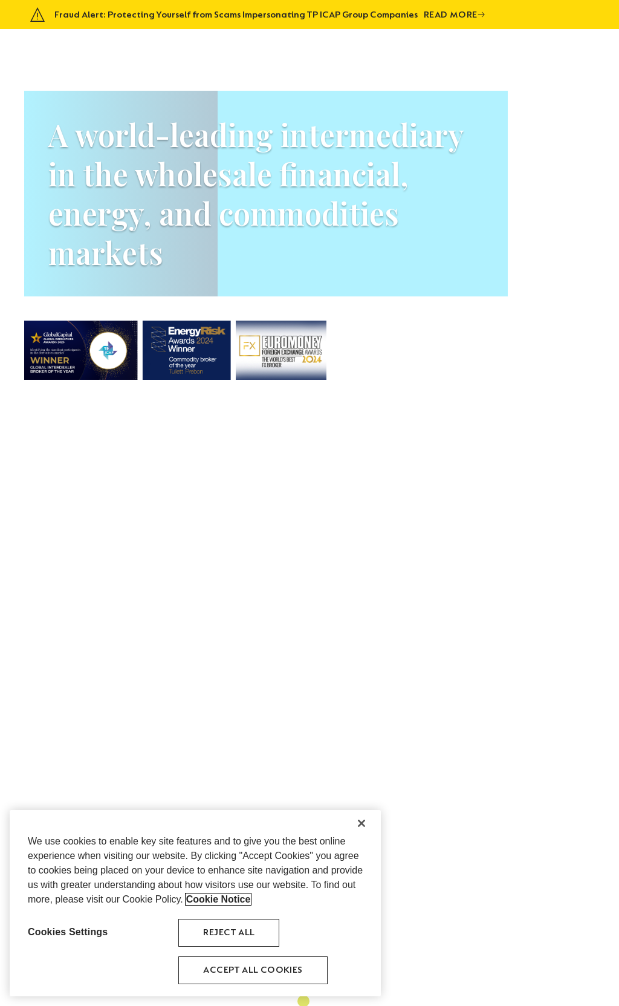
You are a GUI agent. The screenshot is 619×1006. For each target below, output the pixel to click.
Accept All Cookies (252, 970)
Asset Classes (368, 52)
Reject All (228, 932)
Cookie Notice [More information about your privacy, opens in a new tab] (218, 899)
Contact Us (564, 52)
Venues (468, 52)
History (425, 52)
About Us (309, 52)
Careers (511, 52)
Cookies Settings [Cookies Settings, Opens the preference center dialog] (68, 932)
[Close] (361, 823)
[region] (195, 903)
